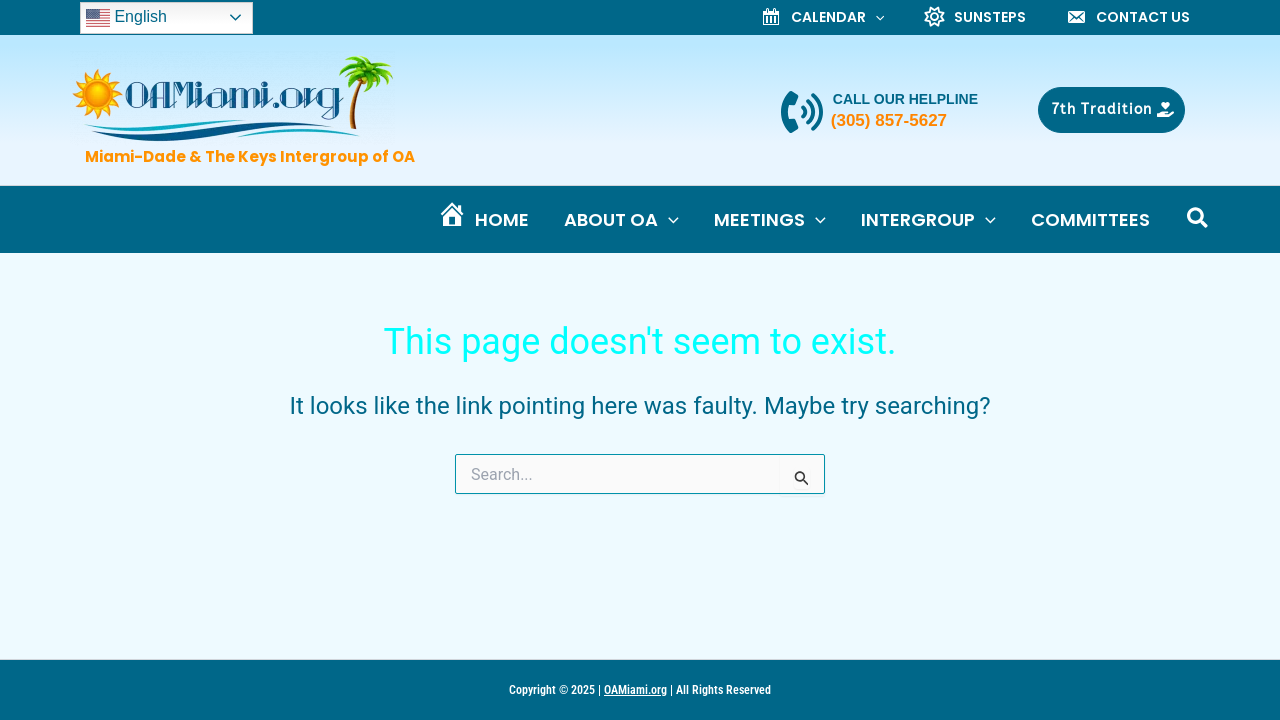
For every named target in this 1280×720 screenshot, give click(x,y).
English (126, 19)
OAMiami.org (635, 690)
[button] (1111, 112)
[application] (875, 18)
